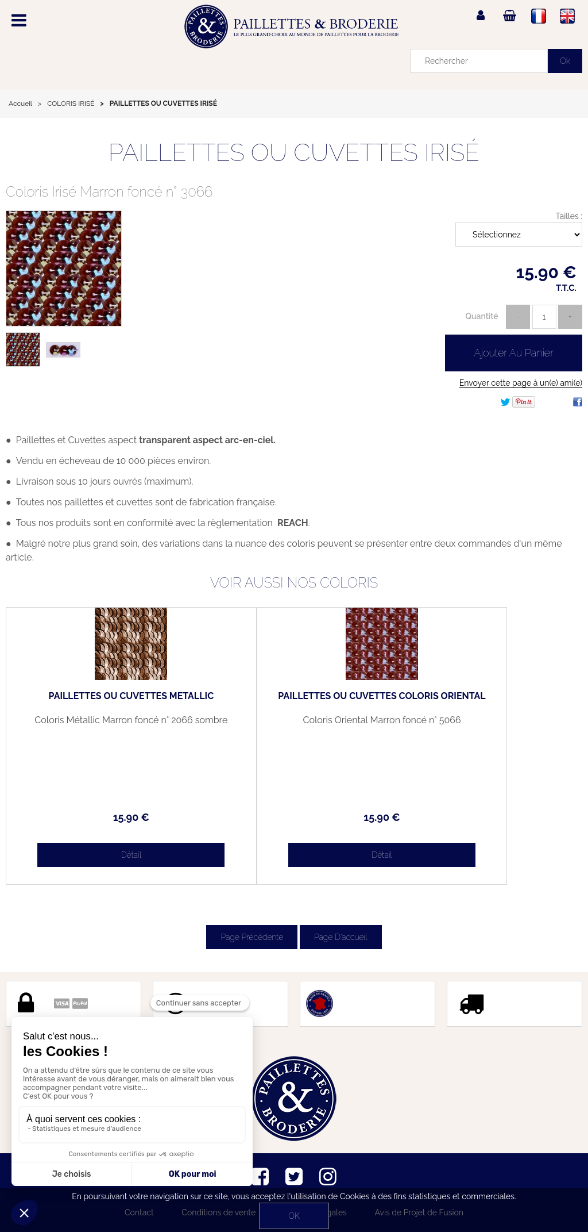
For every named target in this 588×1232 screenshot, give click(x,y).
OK (293, 1216)
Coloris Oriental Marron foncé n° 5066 (294, 725)
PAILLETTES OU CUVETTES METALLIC (101, 701)
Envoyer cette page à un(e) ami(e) (520, 382)
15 (102, 817)
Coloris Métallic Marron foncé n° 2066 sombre (101, 725)
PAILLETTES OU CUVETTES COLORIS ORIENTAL (294, 701)
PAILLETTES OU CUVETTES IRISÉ (294, 153)
